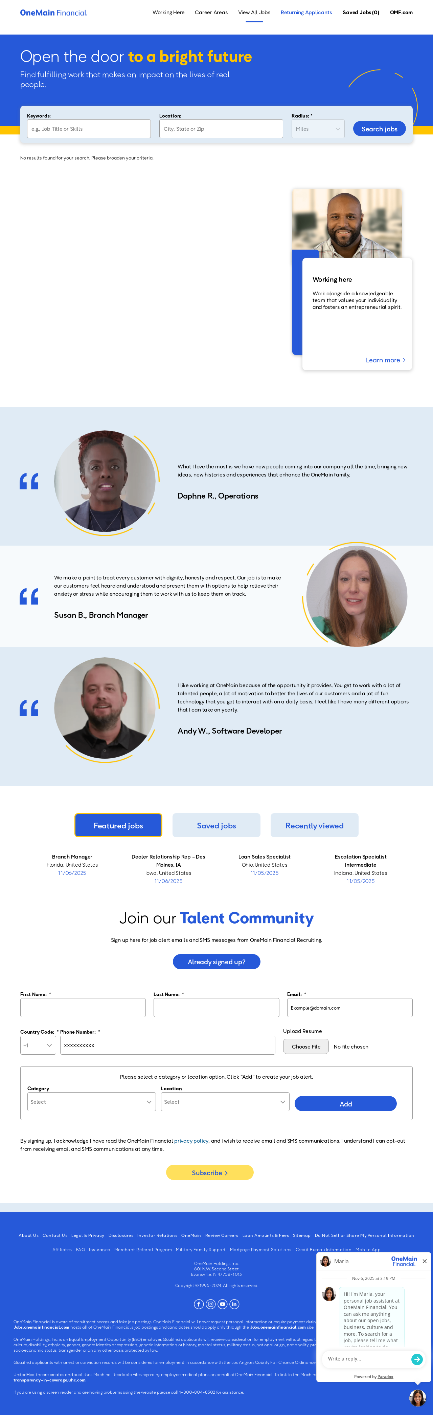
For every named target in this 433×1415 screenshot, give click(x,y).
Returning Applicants (306, 12)
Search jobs (379, 129)
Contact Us (55, 1235)
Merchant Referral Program (143, 1249)
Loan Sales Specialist (264, 856)
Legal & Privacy (88, 1235)
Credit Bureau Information (324, 1249)
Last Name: (169, 994)
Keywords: (39, 115)
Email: (296, 994)
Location (171, 1088)
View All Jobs (254, 12)
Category (38, 1088)
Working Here (169, 12)
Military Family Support (201, 1249)
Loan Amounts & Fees (266, 1235)
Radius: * (302, 115)
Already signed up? (217, 961)
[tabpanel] (216, 869)
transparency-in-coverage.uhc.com (50, 1379)
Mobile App (368, 1249)
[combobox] (221, 128)
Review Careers (221, 1235)
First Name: (35, 994)
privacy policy (191, 1140)
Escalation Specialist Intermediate (360, 860)
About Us (29, 1235)
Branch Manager (72, 856)
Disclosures (121, 1235)
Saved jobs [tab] (216, 825)
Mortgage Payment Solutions (261, 1249)
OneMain (191, 1235)
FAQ (80, 1249)
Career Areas (211, 12)
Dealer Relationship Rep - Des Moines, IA (168, 860)
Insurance (99, 1249)
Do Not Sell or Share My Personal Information (364, 1235)
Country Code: (39, 1032)
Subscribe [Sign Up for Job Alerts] (207, 1172)
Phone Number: (80, 1032)
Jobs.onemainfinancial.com (41, 1327)
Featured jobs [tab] (118, 825)
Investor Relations (157, 1235)
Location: (170, 115)
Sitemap (302, 1235)
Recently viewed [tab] (314, 825)
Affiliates (62, 1249)
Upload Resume (302, 1031)
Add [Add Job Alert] (346, 1104)
